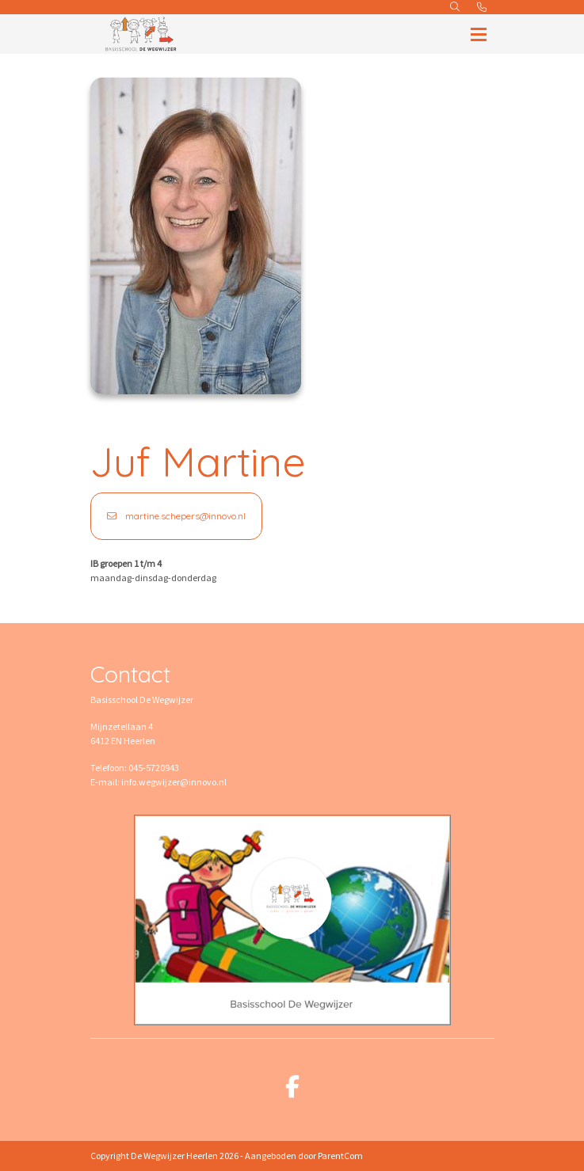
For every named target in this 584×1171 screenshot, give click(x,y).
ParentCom (340, 1155)
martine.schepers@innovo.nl (176, 516)
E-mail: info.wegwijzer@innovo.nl (158, 782)
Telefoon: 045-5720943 (134, 768)
